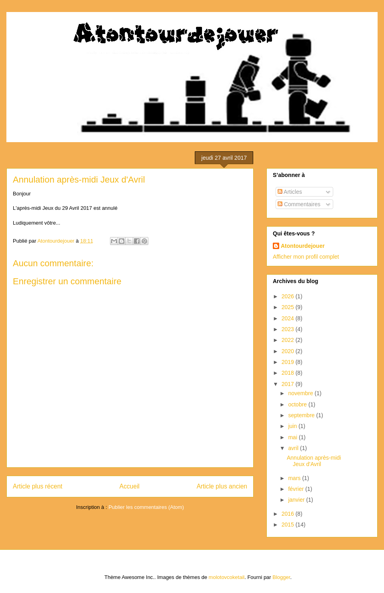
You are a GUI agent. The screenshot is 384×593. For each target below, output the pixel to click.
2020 (289, 351)
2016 (289, 514)
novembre (301, 393)
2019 (289, 362)
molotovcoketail (227, 577)
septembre (302, 415)
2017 (289, 384)
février (296, 489)
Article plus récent (37, 486)
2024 (289, 318)
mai (293, 437)
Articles (290, 192)
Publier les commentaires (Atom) (146, 507)
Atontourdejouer (303, 246)
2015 (289, 524)
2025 (289, 307)
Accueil (130, 486)
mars (295, 478)
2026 (289, 296)
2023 (289, 329)
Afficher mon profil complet (306, 256)
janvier (297, 500)
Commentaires (299, 204)
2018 (289, 373)
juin (293, 426)
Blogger (281, 577)
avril (294, 448)
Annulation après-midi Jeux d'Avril (314, 461)
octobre (298, 404)
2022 (289, 340)
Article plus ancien (221, 486)
